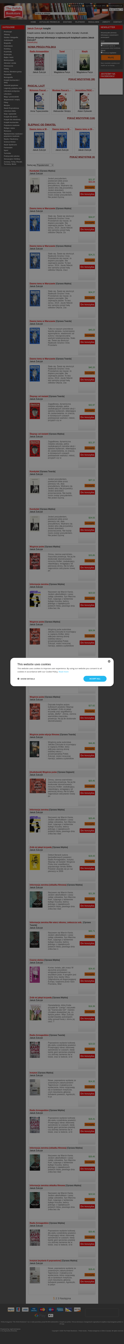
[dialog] (62, 672)
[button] (26, 679)
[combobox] (109, 661)
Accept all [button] (95, 678)
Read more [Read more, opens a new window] (64, 671)
